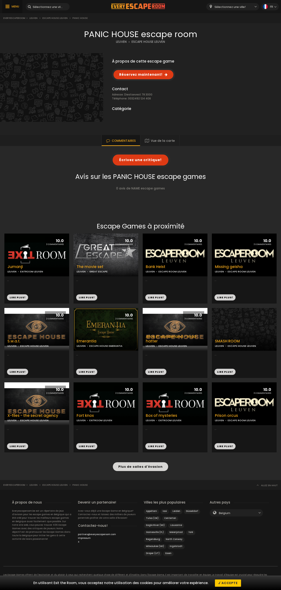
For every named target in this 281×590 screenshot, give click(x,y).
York (190, 532)
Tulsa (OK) (152, 518)
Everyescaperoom (14, 18)
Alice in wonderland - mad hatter (171, 339)
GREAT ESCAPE (98, 271)
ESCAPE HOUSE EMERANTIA (105, 346)
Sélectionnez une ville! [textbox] (230, 7)
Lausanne (176, 525)
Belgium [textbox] (224, 513)
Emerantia (86, 341)
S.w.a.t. (13, 341)
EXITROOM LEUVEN (31, 271)
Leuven (33, 18)
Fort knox (85, 415)
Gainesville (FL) (155, 532)
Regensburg (153, 539)
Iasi (165, 511)
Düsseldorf (192, 511)
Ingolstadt (176, 546)
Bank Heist (155, 266)
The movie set (90, 266)
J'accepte (228, 583)
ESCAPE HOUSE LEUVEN (148, 42)
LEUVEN (121, 42)
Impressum (84, 538)
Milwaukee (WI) (155, 546)
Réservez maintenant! (140, 74)
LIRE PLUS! (17, 297)
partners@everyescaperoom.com (97, 534)
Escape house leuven (55, 18)
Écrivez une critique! (140, 159)
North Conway (174, 539)
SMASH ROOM (227, 341)
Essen (168, 553)
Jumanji (15, 266)
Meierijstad (176, 532)
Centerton (170, 518)
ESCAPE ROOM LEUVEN (172, 271)
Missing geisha (229, 266)
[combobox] (232, 6)
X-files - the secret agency (32, 415)
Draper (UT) (153, 553)
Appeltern (151, 511)
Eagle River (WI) (155, 525)
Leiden (176, 511)
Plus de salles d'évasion (140, 466)
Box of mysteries (161, 415)
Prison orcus (226, 415)
